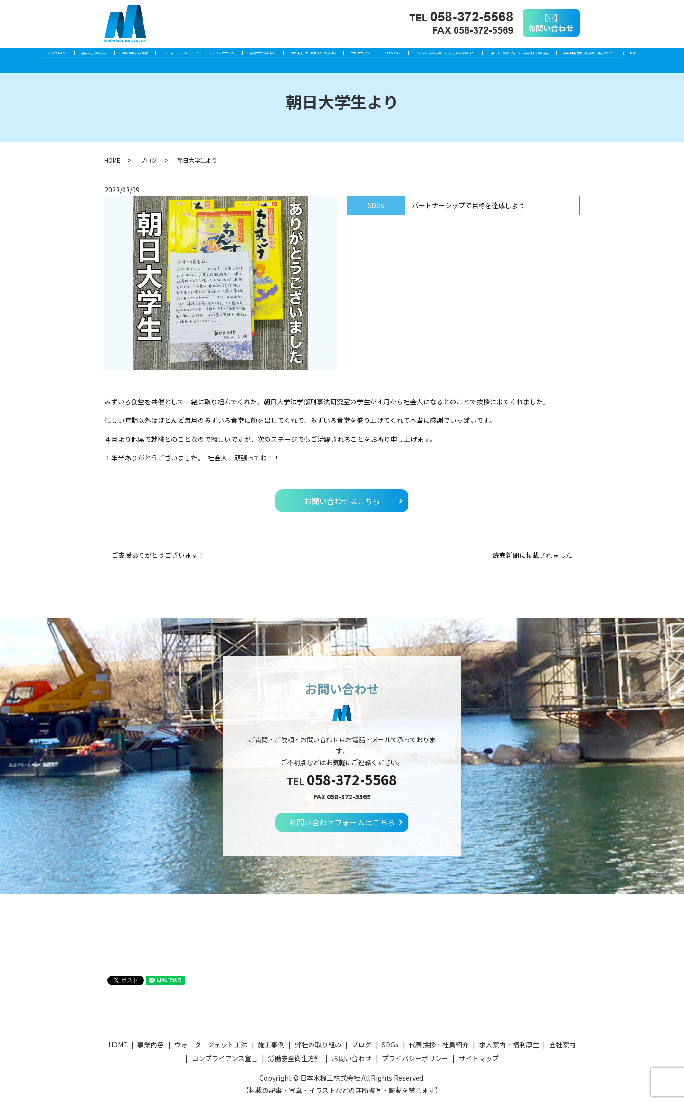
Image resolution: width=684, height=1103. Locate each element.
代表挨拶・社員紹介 (463, 55)
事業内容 (117, 55)
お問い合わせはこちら (342, 501)
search (671, 56)
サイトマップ (479, 1058)
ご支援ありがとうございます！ (158, 555)
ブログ (367, 55)
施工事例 (257, 55)
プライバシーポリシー (415, 1058)
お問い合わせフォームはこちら (342, 822)
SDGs (405, 55)
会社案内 (70, 55)
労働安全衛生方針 (619, 55)
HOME (28, 55)
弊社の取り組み (313, 55)
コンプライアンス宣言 (225, 1058)
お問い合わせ (351, 1058)
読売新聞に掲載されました (532, 555)
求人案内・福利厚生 (543, 55)
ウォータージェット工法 (187, 55)
